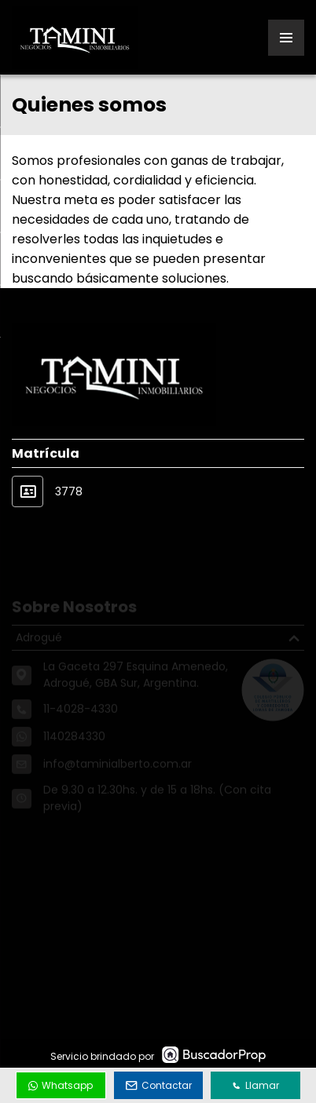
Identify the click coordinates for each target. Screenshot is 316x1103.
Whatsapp (60, 1085)
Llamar (255, 1085)
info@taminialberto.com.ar (117, 772)
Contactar (159, 1085)
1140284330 (74, 744)
